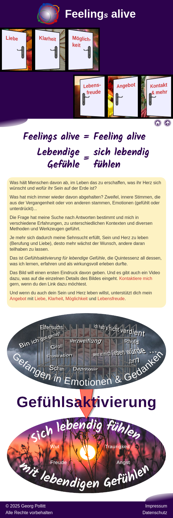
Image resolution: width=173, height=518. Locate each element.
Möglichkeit (76, 298)
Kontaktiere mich (135, 278)
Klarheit (55, 298)
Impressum (156, 506)
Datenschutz (155, 512)
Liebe (40, 298)
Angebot (18, 298)
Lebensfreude (111, 298)
